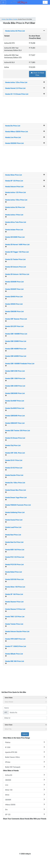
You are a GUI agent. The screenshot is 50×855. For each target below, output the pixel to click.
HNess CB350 (25, 805)
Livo (25, 785)
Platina (25, 742)
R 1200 (25, 747)
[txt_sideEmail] (25, 718)
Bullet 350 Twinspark (25, 767)
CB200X (25, 780)
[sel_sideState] (25, 724)
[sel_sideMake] (25, 697)
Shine (25, 795)
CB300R (25, 800)
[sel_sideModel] (25, 702)
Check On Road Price (37, 74)
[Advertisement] (25, 109)
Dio (25, 809)
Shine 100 (25, 790)
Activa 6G (25, 775)
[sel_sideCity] (25, 729)
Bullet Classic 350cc (25, 757)
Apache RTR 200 (25, 752)
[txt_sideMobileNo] (27, 712)
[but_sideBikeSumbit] (25, 734)
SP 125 (25, 814)
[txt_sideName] (25, 708)
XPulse (25, 762)
